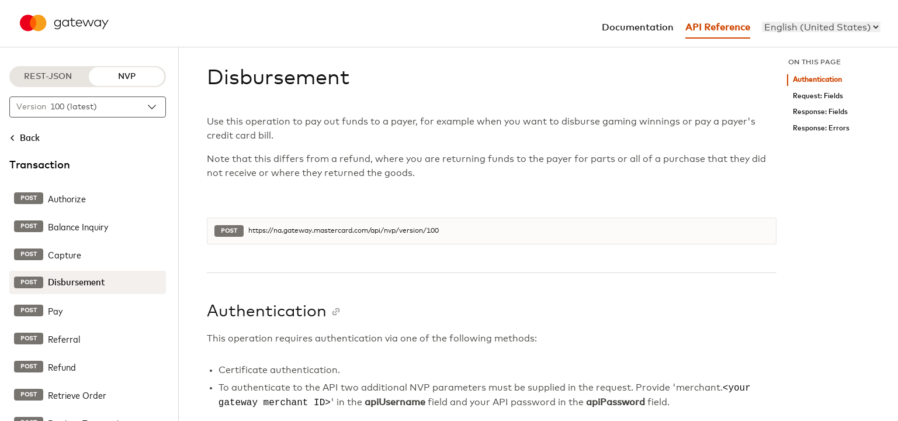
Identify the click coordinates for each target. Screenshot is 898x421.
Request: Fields (818, 96)
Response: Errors (821, 128)
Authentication (817, 80)
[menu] (821, 27)
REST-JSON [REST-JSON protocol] (48, 77)
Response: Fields (820, 112)
